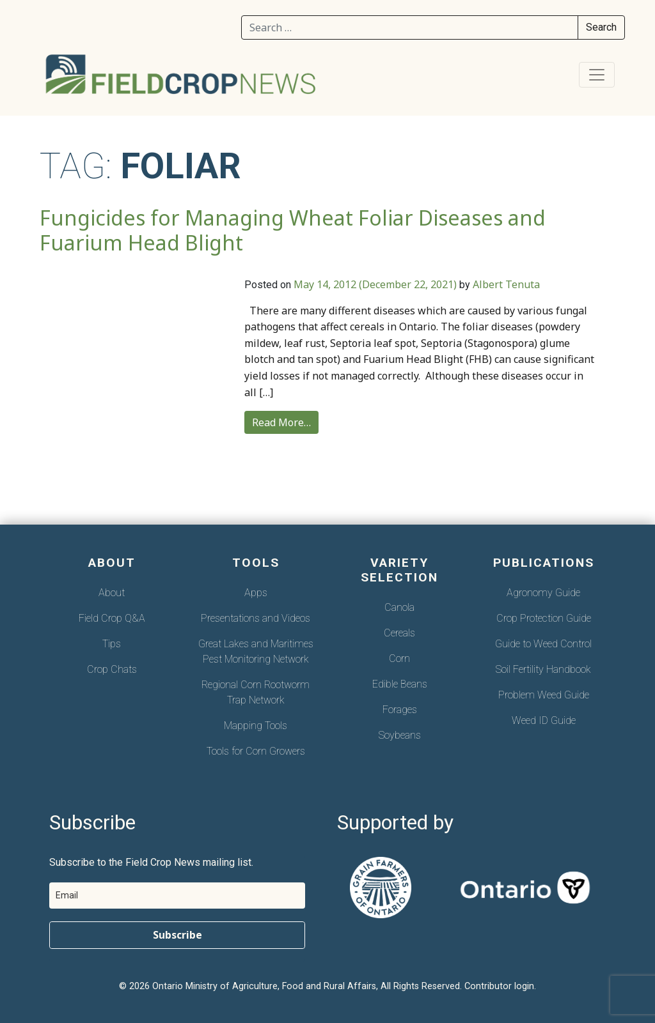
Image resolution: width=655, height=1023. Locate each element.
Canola (399, 607)
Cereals (399, 633)
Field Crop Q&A (112, 618)
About (112, 593)
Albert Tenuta (506, 284)
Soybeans (400, 735)
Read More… (281, 422)
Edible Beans (399, 684)
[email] (177, 895)
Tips (111, 644)
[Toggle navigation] (597, 75)
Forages (400, 710)
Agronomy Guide (543, 593)
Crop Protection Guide (543, 618)
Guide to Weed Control (543, 644)
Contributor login (499, 986)
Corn (399, 658)
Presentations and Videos (255, 618)
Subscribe (177, 935)
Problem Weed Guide (543, 695)
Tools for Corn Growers (256, 751)
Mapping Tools (255, 725)
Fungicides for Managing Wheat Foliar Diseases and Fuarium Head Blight (293, 230)
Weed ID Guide (544, 720)
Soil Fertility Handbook (543, 669)
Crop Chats (112, 669)
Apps (255, 593)
